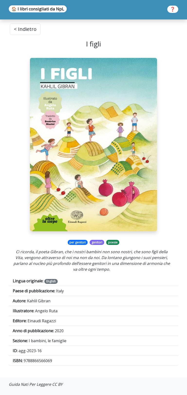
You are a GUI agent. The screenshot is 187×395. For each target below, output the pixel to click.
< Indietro (25, 29)
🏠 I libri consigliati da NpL (37, 9)
